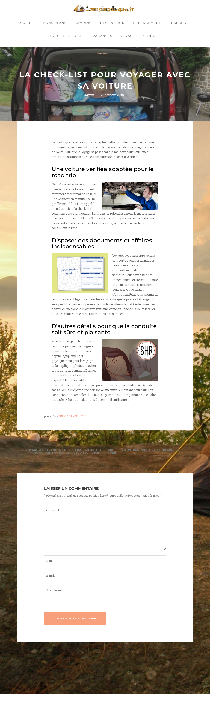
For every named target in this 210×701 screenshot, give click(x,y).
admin (89, 95)
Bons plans (55, 23)
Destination (112, 23)
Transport (180, 23)
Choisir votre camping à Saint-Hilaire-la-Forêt (144, 451)
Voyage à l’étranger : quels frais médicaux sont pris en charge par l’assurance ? (64, 451)
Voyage (127, 36)
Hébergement (147, 23)
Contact (151, 36)
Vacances (102, 36)
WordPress (131, 692)
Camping (83, 23)
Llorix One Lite (81, 692)
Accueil (27, 23)
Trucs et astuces (67, 36)
